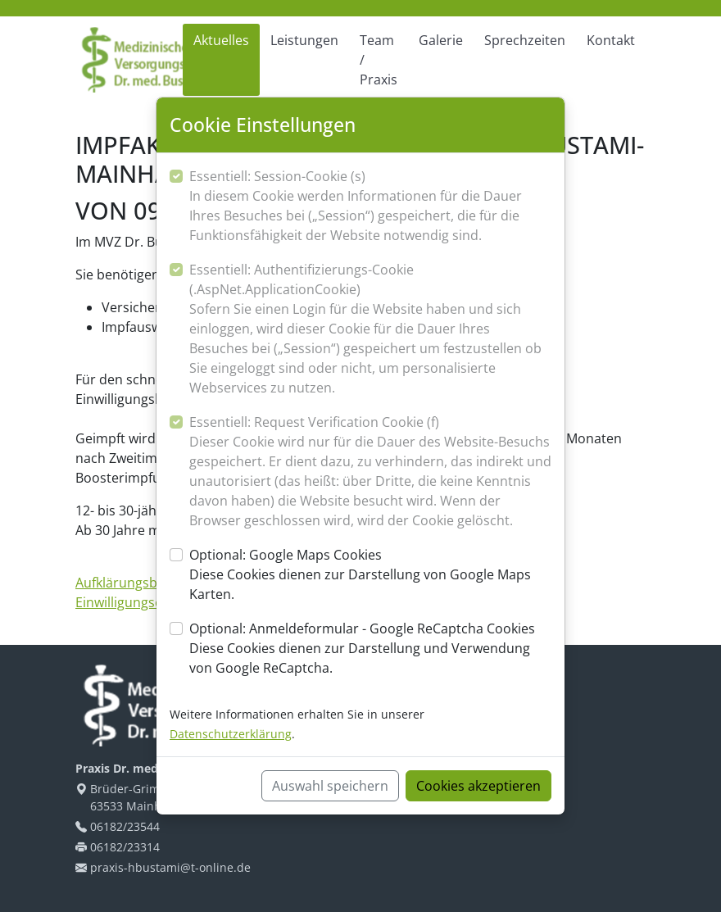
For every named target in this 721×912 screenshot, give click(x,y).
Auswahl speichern (330, 786)
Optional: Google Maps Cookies (370, 575)
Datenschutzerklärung (231, 734)
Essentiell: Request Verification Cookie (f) (370, 471)
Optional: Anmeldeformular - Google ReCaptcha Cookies (370, 648)
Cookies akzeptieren (478, 786)
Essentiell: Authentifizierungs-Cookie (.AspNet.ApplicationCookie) (370, 329)
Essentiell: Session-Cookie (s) (370, 206)
